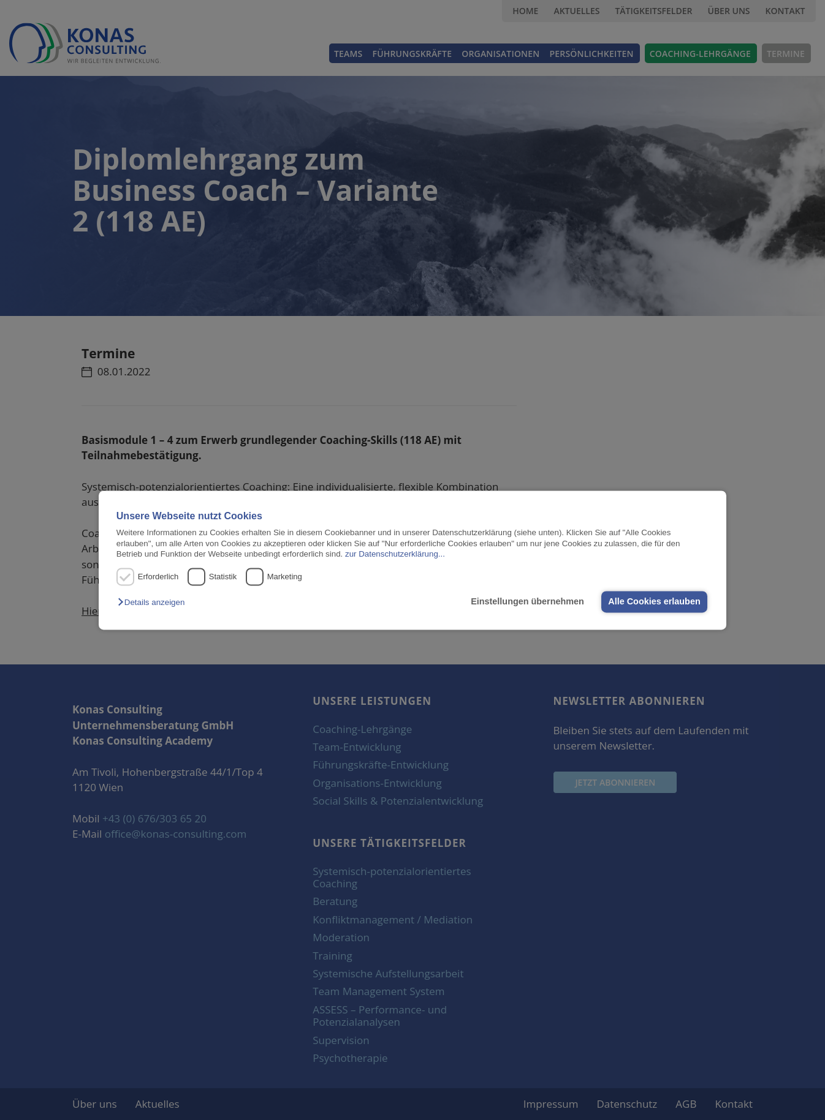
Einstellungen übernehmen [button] (527, 602)
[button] (154, 603)
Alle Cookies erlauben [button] (654, 602)
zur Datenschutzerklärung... (395, 553)
